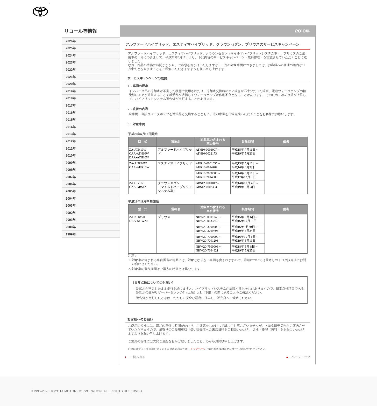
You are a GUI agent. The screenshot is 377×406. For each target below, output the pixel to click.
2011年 (71, 148)
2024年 (71, 55)
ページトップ (299, 357)
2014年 (71, 127)
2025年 (71, 48)
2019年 (71, 91)
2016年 (71, 113)
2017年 (71, 105)
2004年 (71, 198)
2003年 (71, 205)
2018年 (71, 98)
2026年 (71, 41)
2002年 (71, 213)
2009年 (71, 163)
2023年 (71, 62)
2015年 (71, 120)
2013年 (71, 134)
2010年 (71, 155)
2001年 (71, 220)
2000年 (71, 227)
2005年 (71, 191)
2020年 (71, 84)
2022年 (71, 70)
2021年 (71, 77)
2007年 (71, 177)
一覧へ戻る (136, 357)
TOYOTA (40, 11)
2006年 (71, 184)
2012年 (71, 141)
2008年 (71, 170)
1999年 (71, 234)
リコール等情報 (80, 31)
